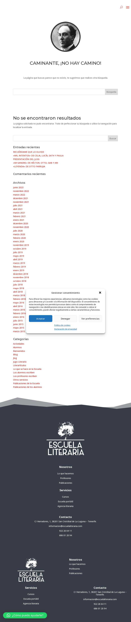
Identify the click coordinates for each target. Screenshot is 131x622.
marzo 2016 (19, 309)
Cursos (65, 496)
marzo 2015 (19, 331)
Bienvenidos (19, 351)
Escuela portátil (65, 501)
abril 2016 (18, 306)
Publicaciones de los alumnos (27, 387)
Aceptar (40, 318)
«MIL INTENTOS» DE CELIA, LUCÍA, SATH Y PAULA (38, 155)
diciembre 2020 (20, 223)
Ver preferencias (90, 318)
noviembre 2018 (21, 277)
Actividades (18, 343)
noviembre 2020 (21, 227)
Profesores (65, 478)
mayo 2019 (18, 255)
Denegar (65, 318)
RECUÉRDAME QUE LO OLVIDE (28, 151)
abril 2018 (18, 291)
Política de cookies (62, 325)
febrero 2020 (19, 237)
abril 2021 (18, 209)
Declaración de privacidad (65, 329)
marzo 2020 (19, 234)
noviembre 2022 (21, 191)
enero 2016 (18, 317)
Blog (15, 354)
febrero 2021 (19, 216)
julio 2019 (18, 252)
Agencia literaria (65, 506)
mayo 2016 (18, 302)
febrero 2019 (19, 266)
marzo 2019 (19, 263)
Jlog (15, 358)
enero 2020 (18, 241)
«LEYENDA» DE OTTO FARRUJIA (29, 166)
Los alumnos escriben (24, 372)
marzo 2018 (19, 295)
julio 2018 (18, 284)
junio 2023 (18, 187)
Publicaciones (65, 482)
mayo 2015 (18, 327)
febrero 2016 (19, 313)
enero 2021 (18, 219)
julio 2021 (18, 205)
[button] (100, 293)
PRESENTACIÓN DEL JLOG (26, 159)
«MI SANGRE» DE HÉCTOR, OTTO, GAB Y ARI (35, 162)
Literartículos (19, 365)
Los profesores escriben (25, 376)
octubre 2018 (19, 281)
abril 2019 (18, 259)
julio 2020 (18, 230)
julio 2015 (18, 320)
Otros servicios (20, 379)
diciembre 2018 (20, 273)
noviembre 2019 (21, 245)
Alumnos (17, 347)
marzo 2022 (19, 194)
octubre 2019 (19, 248)
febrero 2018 (19, 299)
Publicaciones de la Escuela (26, 383)
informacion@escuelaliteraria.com (65, 526)
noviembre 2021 (21, 201)
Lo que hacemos (65, 473)
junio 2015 (18, 324)
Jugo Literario (20, 361)
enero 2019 (18, 270)
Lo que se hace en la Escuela (27, 369)
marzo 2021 (19, 212)
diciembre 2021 (20, 198)
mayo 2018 (18, 288)
